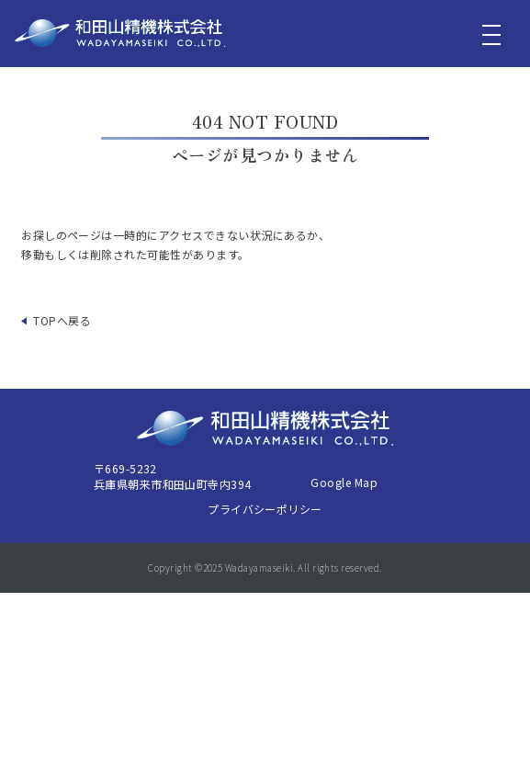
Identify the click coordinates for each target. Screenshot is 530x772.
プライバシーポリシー (265, 509)
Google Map (344, 482)
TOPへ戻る (62, 320)
